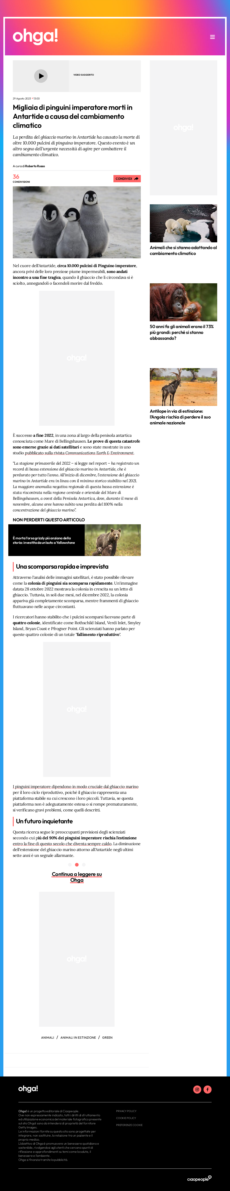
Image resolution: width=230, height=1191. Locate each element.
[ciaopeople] (199, 1178)
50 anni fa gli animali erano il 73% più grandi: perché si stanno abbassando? (182, 332)
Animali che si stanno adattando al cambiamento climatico (183, 250)
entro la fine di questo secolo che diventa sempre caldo (62, 843)
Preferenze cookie (129, 1125)
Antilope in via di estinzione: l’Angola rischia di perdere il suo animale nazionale (180, 417)
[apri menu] (212, 37)
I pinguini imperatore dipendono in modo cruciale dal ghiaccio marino (75, 786)
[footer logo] (60, 1089)
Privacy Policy (126, 1111)
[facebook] (207, 1089)
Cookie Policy (126, 1118)
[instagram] (197, 1089)
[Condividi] (127, 178)
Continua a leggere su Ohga (77, 877)
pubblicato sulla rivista (79, 452)
